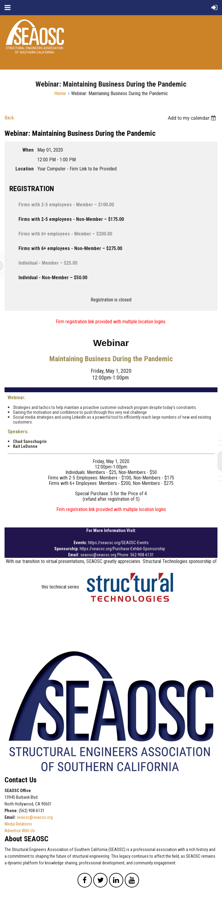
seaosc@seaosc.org (35, 817)
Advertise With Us (20, 830)
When (28, 150)
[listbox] (192, 118)
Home (60, 93)
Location (24, 169)
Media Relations (18, 824)
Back (9, 118)
